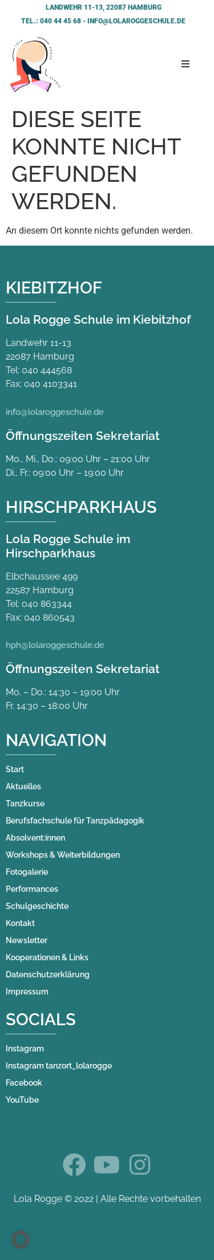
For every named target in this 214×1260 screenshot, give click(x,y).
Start (15, 769)
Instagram (25, 1048)
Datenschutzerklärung (48, 974)
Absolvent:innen (35, 837)
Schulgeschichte (37, 906)
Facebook (24, 1082)
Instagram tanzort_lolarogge (59, 1065)
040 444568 (47, 370)
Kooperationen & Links (47, 957)
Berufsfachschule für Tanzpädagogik (75, 820)
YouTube (22, 1099)
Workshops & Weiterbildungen (63, 854)
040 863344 (47, 603)
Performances (32, 889)
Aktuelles (23, 786)
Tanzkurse (25, 803)
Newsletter (26, 940)
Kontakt (20, 923)
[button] (20, 1239)
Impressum (27, 991)
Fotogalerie (27, 871)
